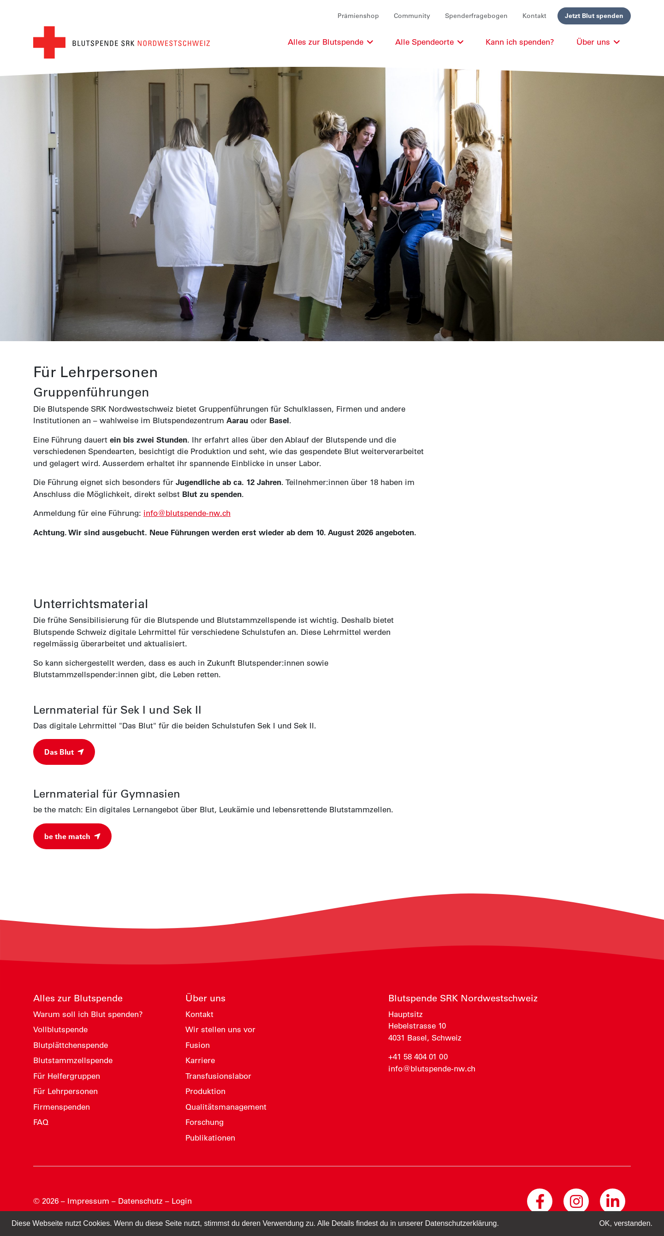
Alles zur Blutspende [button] (330, 42)
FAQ (40, 1122)
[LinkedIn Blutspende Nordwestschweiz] (612, 1201)
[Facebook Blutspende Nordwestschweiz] (539, 1201)
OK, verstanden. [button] (625, 1223)
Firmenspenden (61, 1107)
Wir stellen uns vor (220, 1029)
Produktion (205, 1091)
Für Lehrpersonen (65, 1091)
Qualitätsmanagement (226, 1107)
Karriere (200, 1060)
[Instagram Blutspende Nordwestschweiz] (576, 1201)
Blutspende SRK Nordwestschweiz (463, 998)
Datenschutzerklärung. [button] (462, 1223)
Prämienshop (358, 16)
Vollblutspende (60, 1029)
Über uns (205, 998)
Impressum (88, 1201)
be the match (72, 836)
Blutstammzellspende (73, 1060)
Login (182, 1201)
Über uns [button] (598, 42)
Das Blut (64, 752)
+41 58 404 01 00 (418, 1056)
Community (412, 16)
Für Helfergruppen (66, 1076)
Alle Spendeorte (429, 42)
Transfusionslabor (218, 1076)
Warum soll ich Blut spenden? (88, 1014)
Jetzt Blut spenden (594, 16)
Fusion (197, 1045)
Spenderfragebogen (476, 16)
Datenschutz (140, 1201)
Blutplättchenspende (70, 1045)
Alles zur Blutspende (78, 998)
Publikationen (210, 1137)
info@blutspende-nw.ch (187, 513)
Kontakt (534, 16)
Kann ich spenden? (520, 42)
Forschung (204, 1122)
